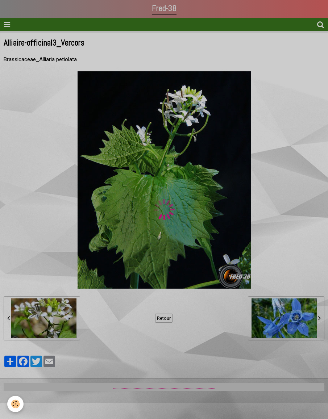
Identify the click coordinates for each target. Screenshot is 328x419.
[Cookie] (15, 404)
